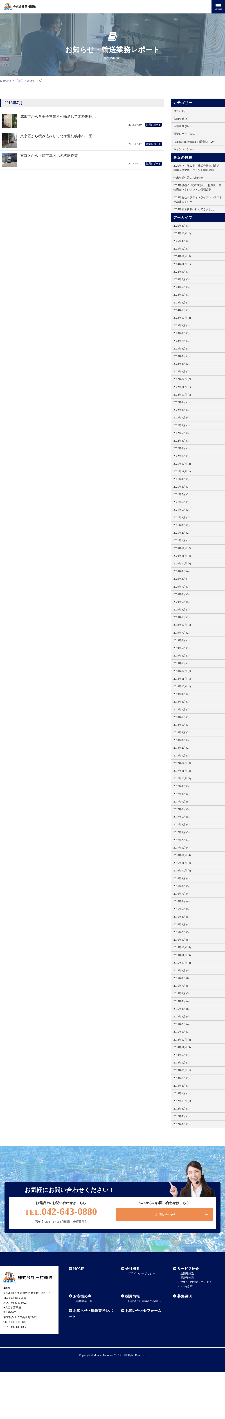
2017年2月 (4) (181, 840)
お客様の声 (82, 1296)
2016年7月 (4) (181, 893)
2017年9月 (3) (181, 786)
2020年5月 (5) (181, 601)
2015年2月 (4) (181, 1024)
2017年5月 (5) (181, 816)
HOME (78, 1269)
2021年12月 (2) (182, 463)
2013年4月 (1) (181, 1085)
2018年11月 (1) (182, 678)
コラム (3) (179, 111)
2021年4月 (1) (181, 517)
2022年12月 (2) (182, 379)
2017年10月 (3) (182, 778)
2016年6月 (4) (181, 901)
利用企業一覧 (84, 1301)
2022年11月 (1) (182, 387)
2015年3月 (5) (181, 1016)
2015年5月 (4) (181, 1001)
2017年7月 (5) (181, 801)
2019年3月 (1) (181, 655)
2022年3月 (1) (181, 448)
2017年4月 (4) (181, 824)
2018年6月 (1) (181, 717)
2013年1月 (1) (181, 1093)
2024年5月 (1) (181, 294)
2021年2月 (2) (181, 532)
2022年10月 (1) (182, 394)
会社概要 (132, 1269)
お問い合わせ (165, 1214)
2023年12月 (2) (182, 317)
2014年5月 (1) (181, 1055)
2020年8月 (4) (181, 578)
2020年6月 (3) (181, 594)
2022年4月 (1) (181, 440)
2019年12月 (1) (182, 624)
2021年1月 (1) (181, 540)
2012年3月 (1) (181, 1124)
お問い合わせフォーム (143, 1311)
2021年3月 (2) (181, 525)
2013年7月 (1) (181, 1078)
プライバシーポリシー (141, 1273)
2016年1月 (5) (181, 939)
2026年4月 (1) (181, 225)
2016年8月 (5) (181, 886)
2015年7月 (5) (181, 985)
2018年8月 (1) (181, 701)
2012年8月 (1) (181, 1108)
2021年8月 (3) (181, 486)
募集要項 (184, 1296)
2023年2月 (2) (181, 371)
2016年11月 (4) (182, 862)
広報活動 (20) (181, 126)
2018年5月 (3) (181, 724)
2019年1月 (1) (181, 663)
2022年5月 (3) (181, 433)
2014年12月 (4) (182, 1039)
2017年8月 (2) (181, 794)
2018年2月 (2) (181, 747)
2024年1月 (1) (181, 310)
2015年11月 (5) (182, 955)
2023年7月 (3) (181, 341)
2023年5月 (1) (181, 356)
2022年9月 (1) (181, 402)
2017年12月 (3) (182, 763)
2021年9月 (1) (181, 479)
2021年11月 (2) (182, 471)
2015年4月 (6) (181, 1008)
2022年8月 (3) (181, 409)
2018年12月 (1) (182, 671)
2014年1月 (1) (181, 1062)
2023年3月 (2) (181, 363)
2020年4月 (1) (181, 609)
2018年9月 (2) (181, 694)
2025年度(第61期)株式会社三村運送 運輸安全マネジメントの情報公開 (197, 187)
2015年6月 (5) (181, 993)
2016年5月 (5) (181, 909)
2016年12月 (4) (182, 855)
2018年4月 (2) (181, 732)
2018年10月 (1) (182, 686)
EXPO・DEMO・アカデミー (197, 1282)
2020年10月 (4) (182, 563)
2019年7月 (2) (181, 632)
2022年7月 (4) (181, 417)
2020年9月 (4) (181, 571)
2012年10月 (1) (182, 1101)
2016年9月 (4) (181, 878)
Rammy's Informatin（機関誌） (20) (193, 141)
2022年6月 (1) (181, 425)
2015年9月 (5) (181, 970)
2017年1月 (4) (181, 847)
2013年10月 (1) (182, 1070)
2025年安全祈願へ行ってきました (193, 209)
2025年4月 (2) (181, 241)
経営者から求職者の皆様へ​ (144, 1301)
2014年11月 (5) (182, 1047)
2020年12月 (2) (182, 548)
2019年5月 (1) (181, 648)
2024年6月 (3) (181, 287)
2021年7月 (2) (181, 494)
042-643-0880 (60, 1211)
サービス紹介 (188, 1269)
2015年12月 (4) (182, 947)
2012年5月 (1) (181, 1116)
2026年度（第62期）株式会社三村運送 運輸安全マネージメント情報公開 (197, 168)
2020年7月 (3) (181, 586)
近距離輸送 (187, 1273)
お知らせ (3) (180, 118)
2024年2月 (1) (181, 302)
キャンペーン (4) (183, 149)
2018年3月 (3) (181, 740)
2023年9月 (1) (181, 325)
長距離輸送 (187, 1278)
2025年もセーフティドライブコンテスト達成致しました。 (197, 199)
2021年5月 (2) (181, 509)
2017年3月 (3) (181, 832)
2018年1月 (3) (181, 755)
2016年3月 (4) (181, 924)
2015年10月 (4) (182, 962)
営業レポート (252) (184, 133)
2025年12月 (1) (182, 233)
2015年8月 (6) (181, 978)
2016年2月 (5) (181, 932)
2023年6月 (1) (181, 348)
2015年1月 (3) (181, 1031)
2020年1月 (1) (181, 617)
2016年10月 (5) (182, 870)
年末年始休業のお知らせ (188, 177)
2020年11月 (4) (182, 555)
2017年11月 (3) (182, 770)
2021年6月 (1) (181, 502)
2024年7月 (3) (181, 279)
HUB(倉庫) (186, 1287)
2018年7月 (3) (181, 709)
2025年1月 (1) (181, 248)
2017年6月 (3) (181, 809)
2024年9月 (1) (181, 271)
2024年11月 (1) (182, 264)
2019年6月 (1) (181, 640)
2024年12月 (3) (182, 256)
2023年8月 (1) (181, 333)
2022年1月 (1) (181, 456)
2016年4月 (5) (181, 916)
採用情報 (132, 1296)
